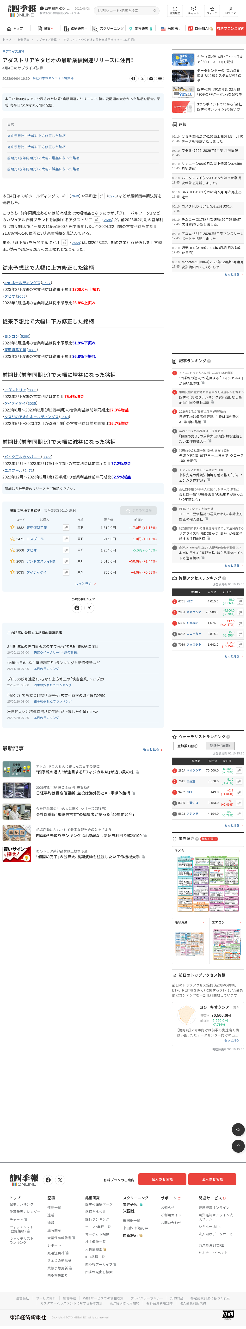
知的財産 (178, 1297)
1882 (34, 350)
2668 (76, 243)
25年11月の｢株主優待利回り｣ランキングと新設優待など (53, 657)
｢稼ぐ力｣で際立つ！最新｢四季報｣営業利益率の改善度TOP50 (56, 690)
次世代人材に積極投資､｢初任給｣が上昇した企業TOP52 (52, 706)
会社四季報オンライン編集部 (55, 78)
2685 (108, 220)
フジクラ (192, 813)
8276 (113, 196)
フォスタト (193, 644)
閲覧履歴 (175, 11)
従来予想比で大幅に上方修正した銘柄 (36, 136)
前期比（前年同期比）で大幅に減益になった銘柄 (43, 169)
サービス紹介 (43, 1297)
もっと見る (83, 578)
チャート (193, 10)
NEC (189, 601)
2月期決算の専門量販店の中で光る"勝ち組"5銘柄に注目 (52, 641)
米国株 (170, 29)
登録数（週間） (187, 746)
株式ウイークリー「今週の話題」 (56, 647)
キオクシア (193, 612)
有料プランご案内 (230, 29)
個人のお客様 (166, 1179)
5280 (26, 336)
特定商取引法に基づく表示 (213, 1297)
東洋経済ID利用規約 (124, 1302)
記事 (45, 28)
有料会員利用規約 (161, 1302)
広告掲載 (67, 1297)
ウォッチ (212, 11)
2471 (30, 470)
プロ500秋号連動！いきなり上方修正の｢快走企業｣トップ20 (55, 674)
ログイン (230, 10)
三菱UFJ (192, 803)
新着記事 (24, 40)
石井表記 (192, 623)
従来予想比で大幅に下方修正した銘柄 (36, 147)
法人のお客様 (214, 1179)
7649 (75, 196)
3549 (69, 417)
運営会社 (19, 1297)
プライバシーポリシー (147, 1297)
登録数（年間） (220, 746)
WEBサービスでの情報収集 (102, 1297)
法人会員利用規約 (195, 1302)
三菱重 (190, 781)
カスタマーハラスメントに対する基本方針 (69, 1302)
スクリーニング (108, 29)
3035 (34, 403)
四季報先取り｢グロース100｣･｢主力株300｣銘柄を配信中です (59, 8)
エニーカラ (193, 634)
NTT (189, 792)
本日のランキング (46, 663)
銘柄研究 (75, 28)
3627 (49, 283)
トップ (15, 29)
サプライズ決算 (46, 40)
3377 (50, 457)
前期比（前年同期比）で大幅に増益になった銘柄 (43, 158)
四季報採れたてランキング (53, 679)
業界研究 (140, 28)
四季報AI (200, 28)
